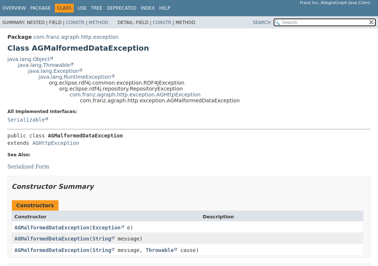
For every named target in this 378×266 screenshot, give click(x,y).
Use (82, 8)
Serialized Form (28, 167)
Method (98, 22)
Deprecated (122, 8)
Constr (75, 22)
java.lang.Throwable (44, 65)
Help (165, 8)
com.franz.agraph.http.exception (75, 37)
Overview (14, 8)
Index (148, 8)
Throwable (160, 250)
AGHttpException (55, 143)
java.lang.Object (28, 59)
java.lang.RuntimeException (75, 77)
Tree (97, 8)
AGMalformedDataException (51, 228)
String (102, 239)
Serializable (26, 120)
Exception (107, 228)
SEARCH (262, 22)
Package (40, 8)
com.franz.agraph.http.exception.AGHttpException (135, 95)
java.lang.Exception (53, 71)
